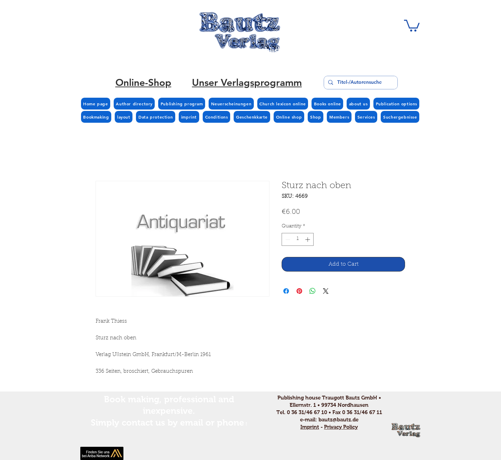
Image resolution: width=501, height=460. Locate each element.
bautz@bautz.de (338, 419)
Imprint (309, 427)
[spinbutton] (297, 239)
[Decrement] (287, 239)
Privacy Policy (341, 427)
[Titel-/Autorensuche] (360, 82)
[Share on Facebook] (286, 291)
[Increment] (308, 239)
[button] (412, 25)
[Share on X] (326, 291)
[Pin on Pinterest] (299, 291)
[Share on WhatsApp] (312, 291)
